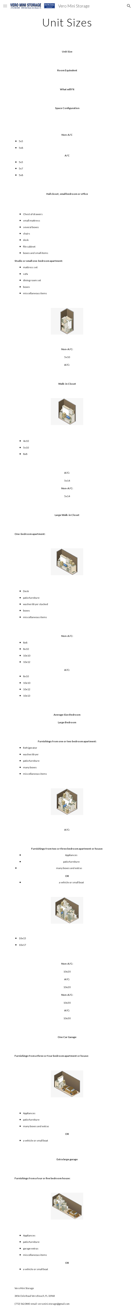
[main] (67, 22)
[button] (5, 6)
